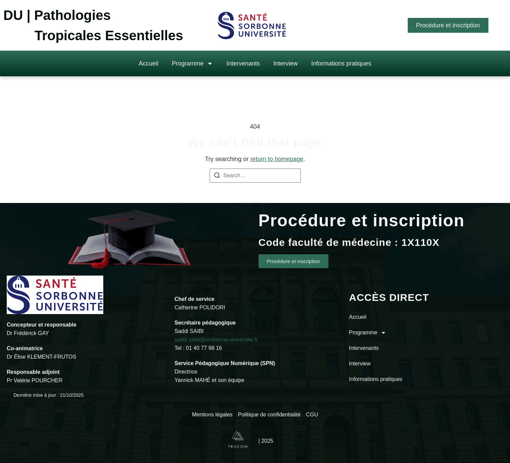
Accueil (148, 63)
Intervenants (243, 63)
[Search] (217, 176)
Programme (192, 63)
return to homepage (276, 159)
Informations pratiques (341, 63)
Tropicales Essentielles (108, 35)
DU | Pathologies (57, 15)
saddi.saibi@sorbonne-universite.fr (216, 339)
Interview (285, 63)
